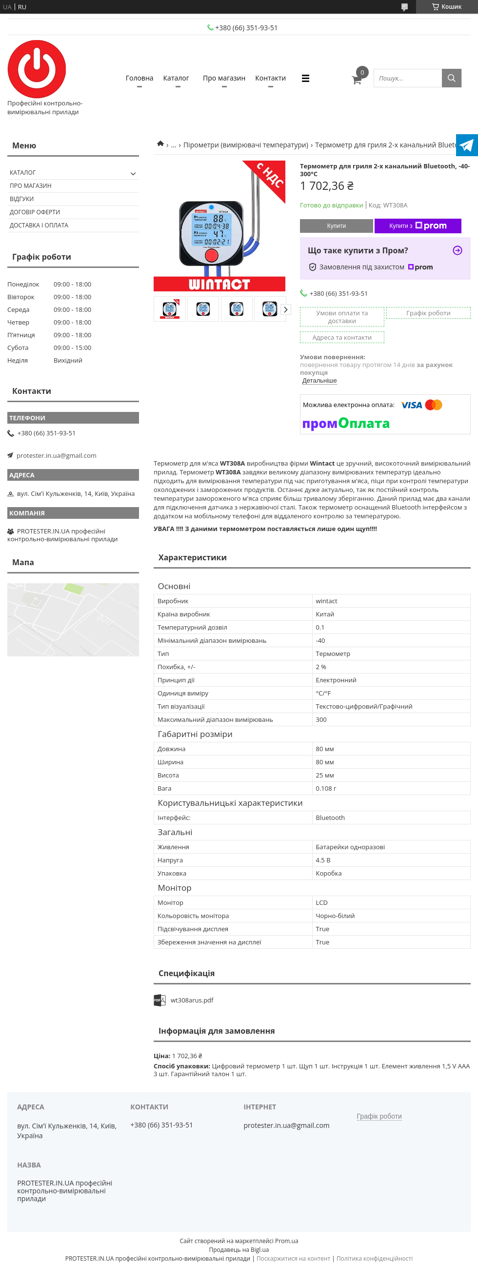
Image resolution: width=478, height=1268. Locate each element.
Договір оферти (35, 212)
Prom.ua (287, 1241)
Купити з (417, 226)
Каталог (176, 77)
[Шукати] (451, 78)
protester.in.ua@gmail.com (57, 455)
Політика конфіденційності (375, 1258)
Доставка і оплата (39, 225)
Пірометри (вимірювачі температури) (245, 144)
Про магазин (224, 77)
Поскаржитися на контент (293, 1258)
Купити (336, 226)
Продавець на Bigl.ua (239, 1250)
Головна (140, 77)
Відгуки (22, 199)
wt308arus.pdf (192, 1000)
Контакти (270, 77)
